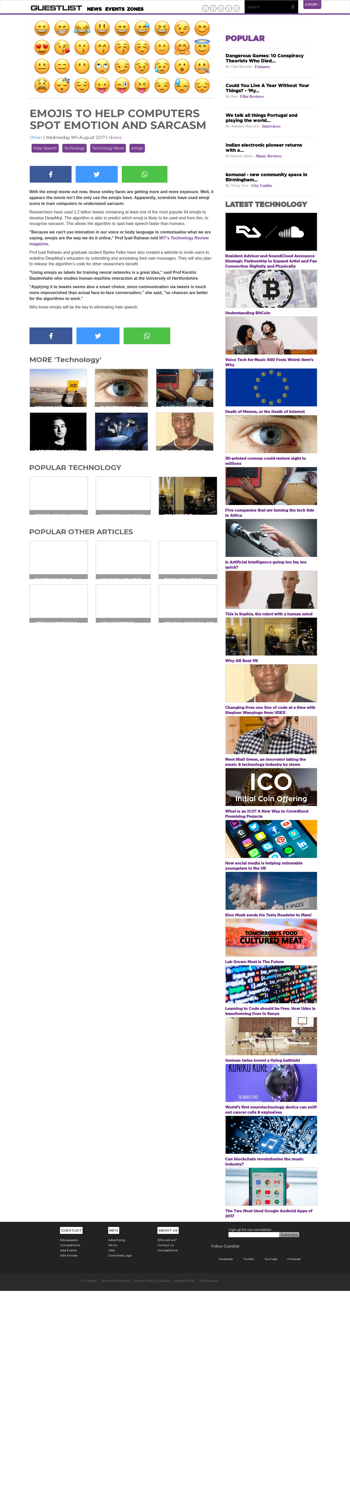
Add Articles (68, 1465)
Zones (135, 9)
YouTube (267, 1469)
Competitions (70, 1455)
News (94, 9)
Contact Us (165, 1455)
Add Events (68, 1460)
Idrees (114, 137)
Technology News (108, 148)
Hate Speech (45, 148)
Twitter (245, 1469)
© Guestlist (89, 1491)
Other (36, 137)
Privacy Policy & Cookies (152, 1491)
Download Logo (120, 1465)
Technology (74, 148)
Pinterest (290, 1469)
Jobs (111, 1460)
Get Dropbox (208, 1491)
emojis (137, 148)
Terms (112, 1455)
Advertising (116, 1450)
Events (115, 9)
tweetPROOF (184, 1491)
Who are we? (167, 1450)
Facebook (222, 1469)
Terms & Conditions (115, 1491)
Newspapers (69, 1450)
